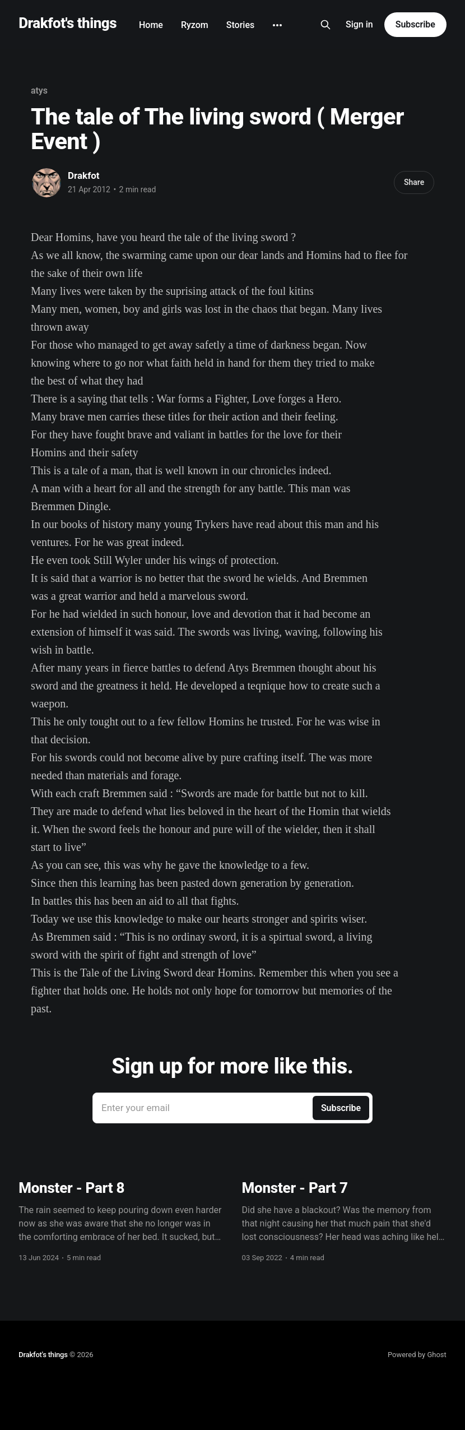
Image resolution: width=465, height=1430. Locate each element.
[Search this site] (325, 25)
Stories (240, 25)
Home (151, 25)
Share (414, 182)
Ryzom (194, 25)
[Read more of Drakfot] (46, 182)
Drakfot (84, 175)
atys (39, 90)
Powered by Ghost (417, 1354)
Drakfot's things (67, 23)
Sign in (359, 24)
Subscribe (415, 24)
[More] (277, 25)
